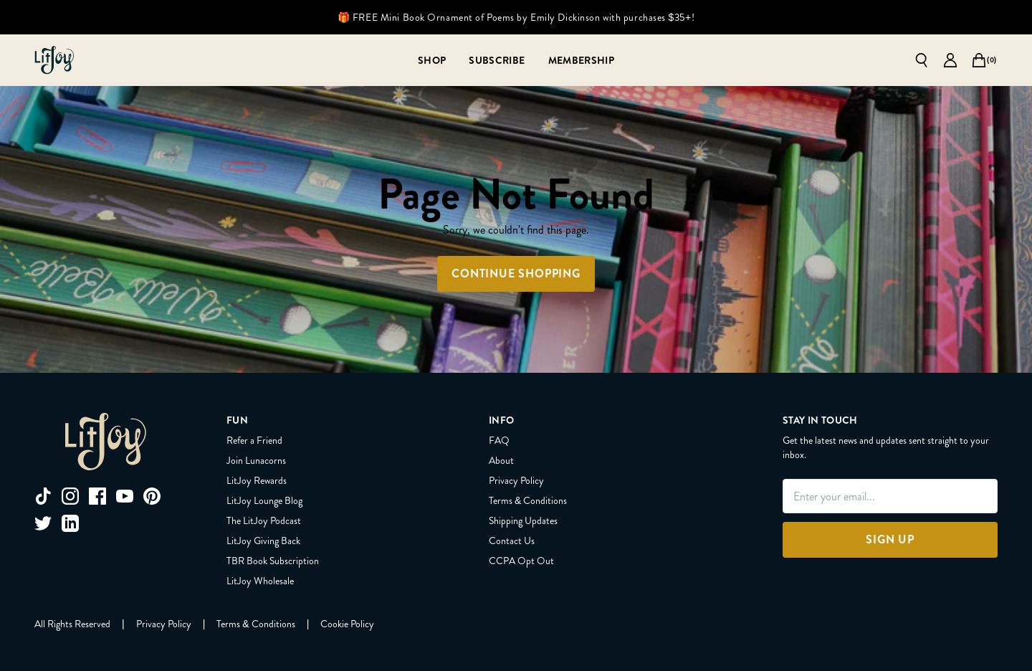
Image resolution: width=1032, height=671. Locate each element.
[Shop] (431, 59)
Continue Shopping (516, 273)
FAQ (499, 440)
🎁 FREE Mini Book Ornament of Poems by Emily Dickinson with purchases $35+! (516, 17)
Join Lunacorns (256, 460)
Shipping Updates (523, 520)
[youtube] (124, 496)
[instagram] (70, 496)
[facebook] (97, 496)
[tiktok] (43, 496)
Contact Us (512, 540)
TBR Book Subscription (272, 560)
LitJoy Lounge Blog (264, 500)
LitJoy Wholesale (260, 581)
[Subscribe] (496, 59)
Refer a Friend (254, 440)
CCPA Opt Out (521, 560)
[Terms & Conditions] (255, 624)
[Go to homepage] (54, 60)
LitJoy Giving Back (263, 540)
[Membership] (581, 59)
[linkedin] (70, 523)
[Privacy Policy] (163, 624)
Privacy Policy (516, 480)
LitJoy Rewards (256, 480)
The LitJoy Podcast (263, 520)
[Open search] (921, 60)
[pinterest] (152, 496)
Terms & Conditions (528, 500)
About (501, 460)
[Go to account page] (950, 60)
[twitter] (43, 523)
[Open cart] (979, 60)
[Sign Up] (890, 540)
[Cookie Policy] (347, 624)
